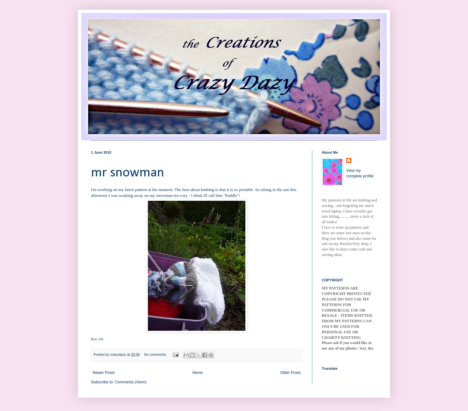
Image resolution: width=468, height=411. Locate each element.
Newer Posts (104, 372)
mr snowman (127, 173)
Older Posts (290, 372)
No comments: (156, 354)
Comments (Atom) (130, 382)
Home (197, 372)
